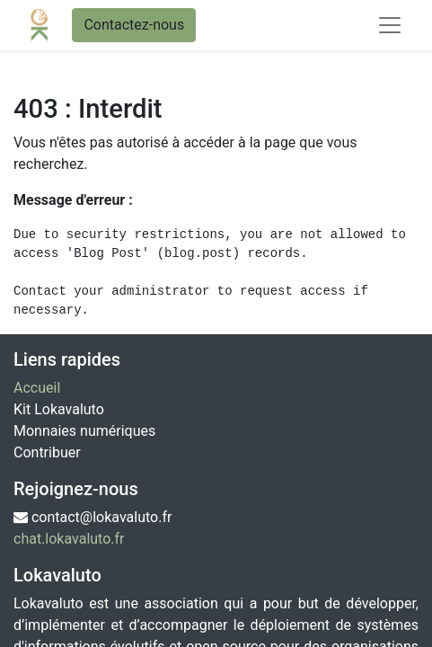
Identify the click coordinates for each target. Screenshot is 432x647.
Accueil (36, 387)
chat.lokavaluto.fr (69, 538)
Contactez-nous (134, 24)
